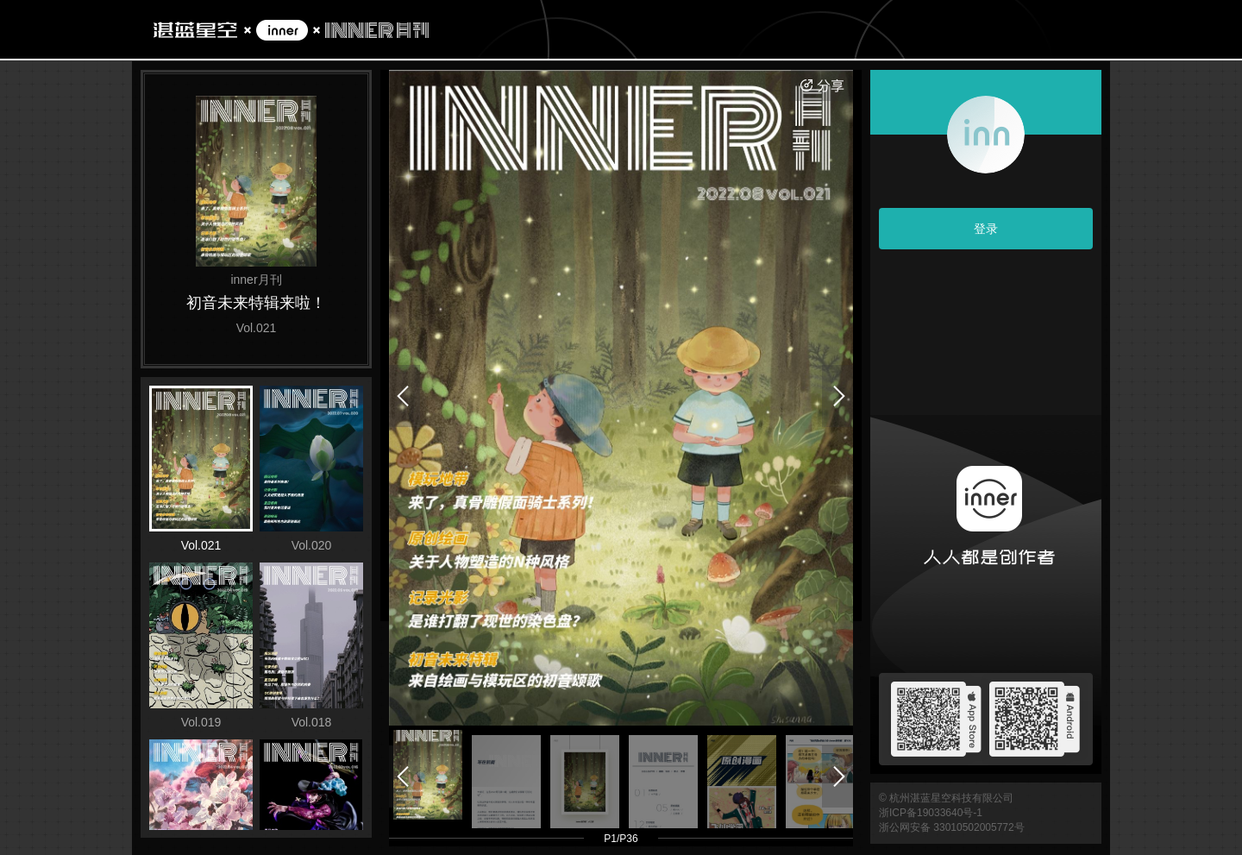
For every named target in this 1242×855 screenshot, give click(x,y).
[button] (427, 775)
